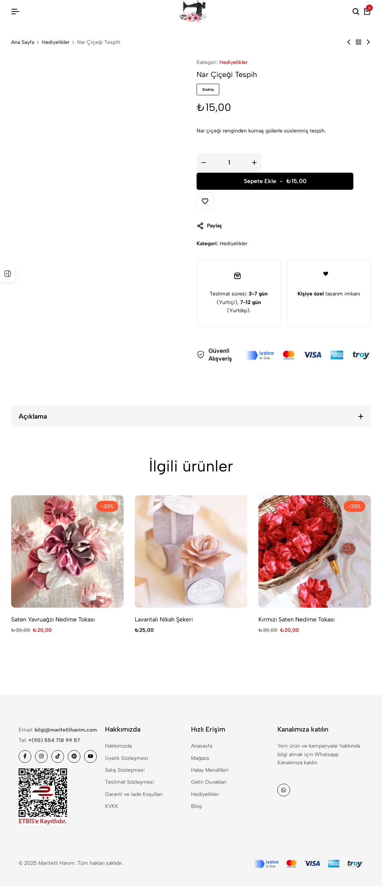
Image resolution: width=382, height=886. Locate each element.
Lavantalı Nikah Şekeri (164, 619)
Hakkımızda (118, 746)
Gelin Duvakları (208, 782)
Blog (196, 806)
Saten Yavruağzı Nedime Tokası (53, 619)
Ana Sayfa (22, 42)
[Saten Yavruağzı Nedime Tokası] (67, 551)
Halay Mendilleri (210, 770)
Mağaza (200, 758)
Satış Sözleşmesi (125, 770)
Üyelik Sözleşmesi (126, 758)
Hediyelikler (56, 42)
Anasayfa (201, 746)
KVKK (111, 806)
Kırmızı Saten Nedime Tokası (296, 619)
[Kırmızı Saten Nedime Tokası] (314, 551)
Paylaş (209, 226)
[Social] (25, 756)
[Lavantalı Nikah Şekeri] (191, 551)
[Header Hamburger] (15, 11)
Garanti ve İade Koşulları (133, 794)
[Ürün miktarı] (229, 162)
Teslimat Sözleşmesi (129, 782)
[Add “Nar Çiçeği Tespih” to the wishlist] (205, 200)
